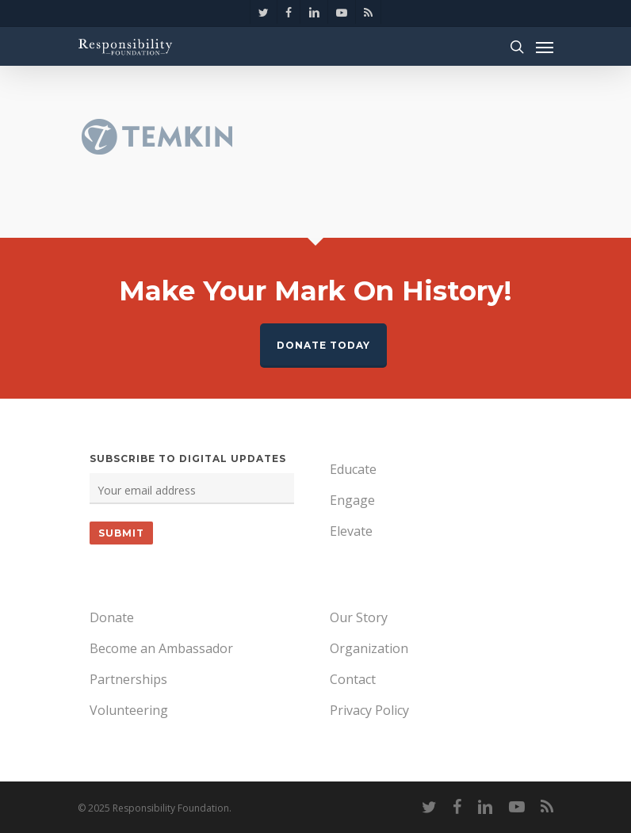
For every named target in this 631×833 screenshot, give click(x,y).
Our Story (359, 617)
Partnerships (128, 679)
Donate (112, 617)
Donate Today (323, 345)
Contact (353, 679)
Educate (353, 469)
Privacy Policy (369, 710)
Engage (352, 500)
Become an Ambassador (161, 648)
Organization (369, 648)
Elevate (351, 531)
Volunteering (129, 710)
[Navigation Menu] (544, 47)
